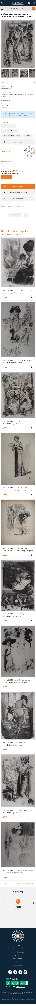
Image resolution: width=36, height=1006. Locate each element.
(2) (24, 992)
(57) (20, 992)
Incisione (28, 135)
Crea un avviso (13, 142)
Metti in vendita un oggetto (18, 952)
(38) (17, 992)
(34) (12, 992)
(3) (31, 992)
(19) (25, 993)
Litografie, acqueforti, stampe (11, 135)
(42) (8, 992)
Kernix (27, 1001)
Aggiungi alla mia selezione (15, 193)
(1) (13, 993)
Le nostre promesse (18, 955)
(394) (2, 992)
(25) (29, 992)
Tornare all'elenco (15, 215)
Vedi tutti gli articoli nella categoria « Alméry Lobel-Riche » (19, 883)
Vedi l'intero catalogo (18, 9)
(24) (11, 993)
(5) (14, 992)
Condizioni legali (18, 962)
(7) (10, 992)
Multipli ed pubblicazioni (10, 131)
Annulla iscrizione (18, 958)
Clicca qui (5, 115)
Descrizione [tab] (4, 82)
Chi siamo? (18, 945)
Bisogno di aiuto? (18, 949)
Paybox (22, 1001)
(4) (9, 993)
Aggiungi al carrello (14, 186)
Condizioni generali (18, 965)
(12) (5, 992)
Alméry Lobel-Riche (8, 126)
